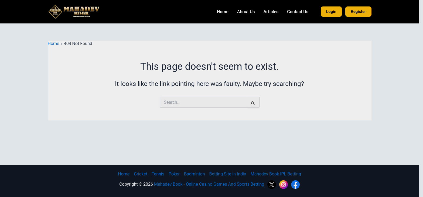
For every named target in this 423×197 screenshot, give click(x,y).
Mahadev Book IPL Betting (278, 174)
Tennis (159, 174)
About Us (248, 11)
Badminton (196, 174)
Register (360, 11)
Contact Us (300, 11)
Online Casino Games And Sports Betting (227, 184)
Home (224, 11)
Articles (273, 11)
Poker (176, 174)
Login (333, 11)
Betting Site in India (229, 174)
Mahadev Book (170, 184)
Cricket (142, 174)
